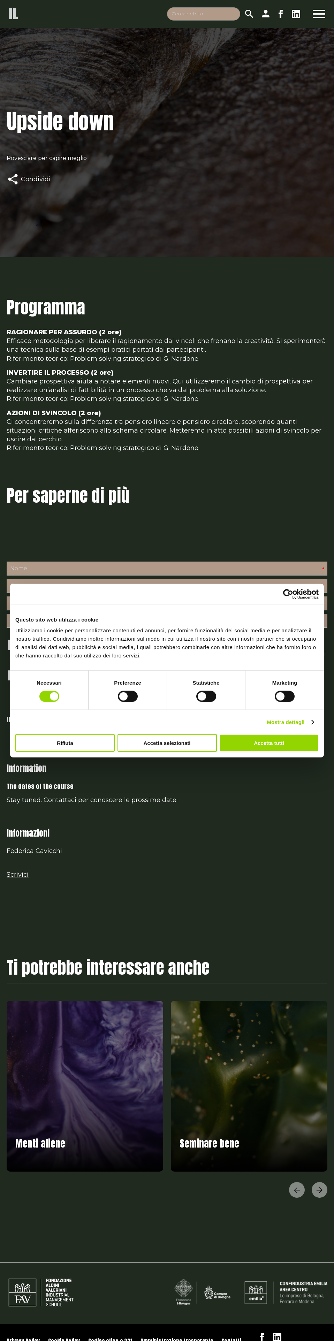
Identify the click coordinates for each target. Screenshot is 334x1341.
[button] (297, 1191)
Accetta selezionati (166, 743)
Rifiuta (65, 743)
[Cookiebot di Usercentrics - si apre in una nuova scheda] (288, 594)
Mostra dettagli (285, 722)
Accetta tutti (269, 743)
